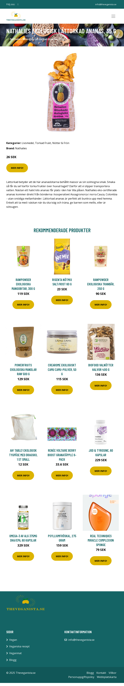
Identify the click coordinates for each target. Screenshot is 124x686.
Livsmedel (28, 146)
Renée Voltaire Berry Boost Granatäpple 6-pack (62, 457)
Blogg (12, 663)
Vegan (13, 642)
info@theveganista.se (105, 4)
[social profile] (18, 4)
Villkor (112, 676)
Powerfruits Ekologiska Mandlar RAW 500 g (23, 372)
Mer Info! (17, 170)
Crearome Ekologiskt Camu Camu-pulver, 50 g (62, 372)
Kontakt (101, 676)
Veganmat (15, 656)
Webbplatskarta (106, 680)
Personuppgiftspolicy (81, 680)
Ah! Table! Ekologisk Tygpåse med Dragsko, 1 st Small (23, 457)
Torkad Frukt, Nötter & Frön (52, 146)
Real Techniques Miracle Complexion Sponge (101, 543)
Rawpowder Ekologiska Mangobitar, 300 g (23, 287)
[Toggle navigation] (113, 18)
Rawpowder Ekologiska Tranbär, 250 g (100, 287)
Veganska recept (19, 649)
